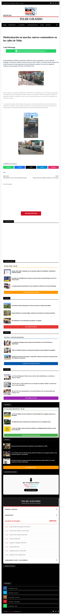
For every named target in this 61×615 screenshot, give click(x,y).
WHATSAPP (11, 606)
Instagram (53, 167)
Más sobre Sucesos (31, 326)
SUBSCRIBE (17, 601)
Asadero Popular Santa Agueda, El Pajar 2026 (19, 526)
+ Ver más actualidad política (31, 363)
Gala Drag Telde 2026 (14, 546)
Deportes (7, 28)
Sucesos (27, 28)
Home (4, 25)
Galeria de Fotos (32, 25)
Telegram (42, 167)
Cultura (20, 28)
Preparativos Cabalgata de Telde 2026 (17, 542)
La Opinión (21, 25)
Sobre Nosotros (6, 3)
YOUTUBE (10, 601)
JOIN (16, 606)
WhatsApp (8, 167)
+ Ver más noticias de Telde (31, 292)
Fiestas (14, 28)
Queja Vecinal (42, 28)
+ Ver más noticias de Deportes (31, 435)
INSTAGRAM (11, 597)
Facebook (20, 167)
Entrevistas (12, 25)
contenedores (7, 43)
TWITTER (10, 592)
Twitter (30, 167)
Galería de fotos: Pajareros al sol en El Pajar (19, 530)
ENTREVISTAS (9, 515)
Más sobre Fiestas (31, 467)
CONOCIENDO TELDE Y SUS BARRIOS (16, 560)
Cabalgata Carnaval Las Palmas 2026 (17, 550)
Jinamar (34, 28)
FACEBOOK (11, 588)
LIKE (16, 588)
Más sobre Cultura (31, 398)
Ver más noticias (31, 213)
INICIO (17, 3)
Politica (48, 25)
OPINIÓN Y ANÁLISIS (11, 509)
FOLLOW (16, 592)
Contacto (22, 3)
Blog (21, 611)
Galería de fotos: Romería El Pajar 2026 (18, 534)
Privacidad (12, 3)
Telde (42, 25)
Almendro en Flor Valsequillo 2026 (17, 554)
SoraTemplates (10, 611)
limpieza (12, 43)
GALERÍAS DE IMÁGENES (12, 521)
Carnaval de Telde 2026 (14, 538)
